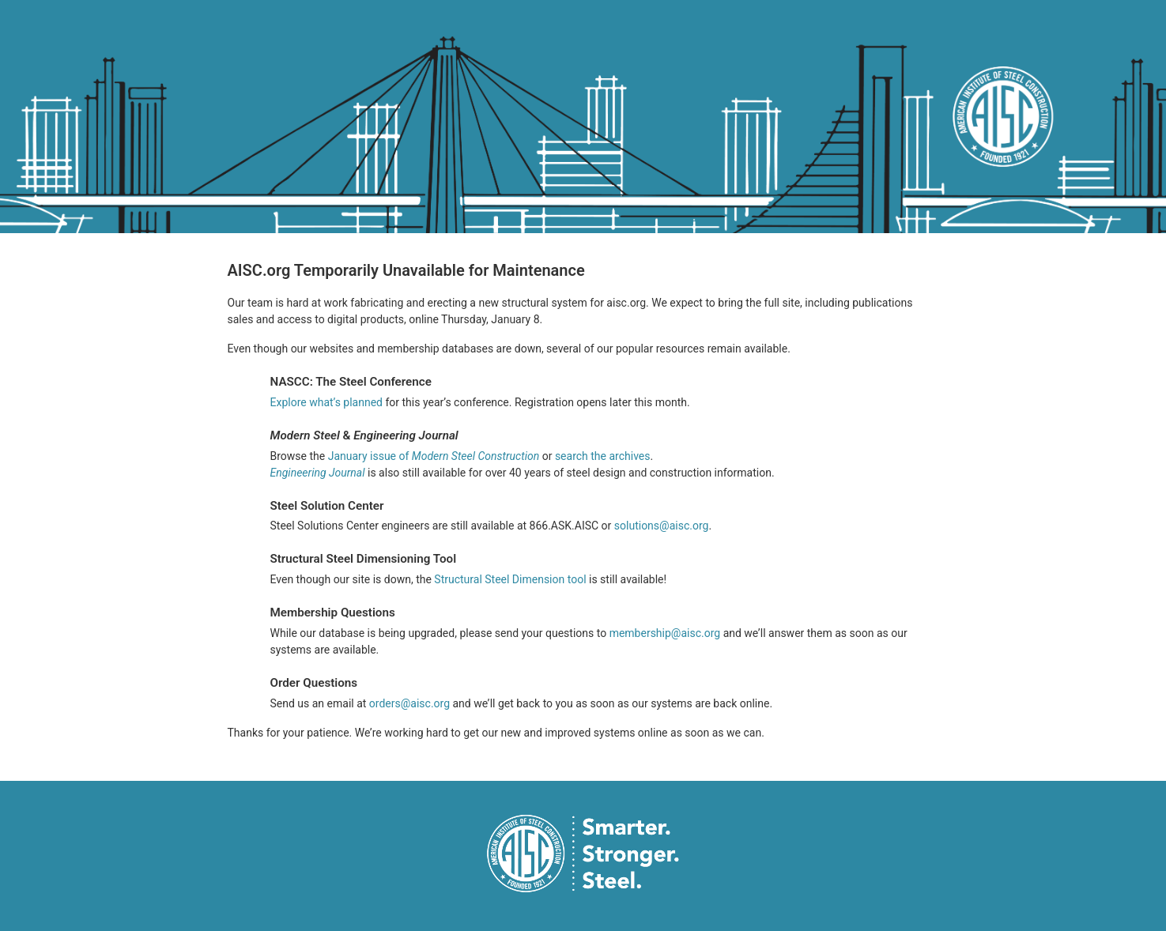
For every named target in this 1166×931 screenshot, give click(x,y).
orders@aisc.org (409, 703)
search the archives (603, 456)
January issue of (435, 456)
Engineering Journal (317, 472)
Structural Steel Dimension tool (510, 579)
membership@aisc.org (665, 633)
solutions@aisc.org (661, 525)
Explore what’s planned (326, 402)
